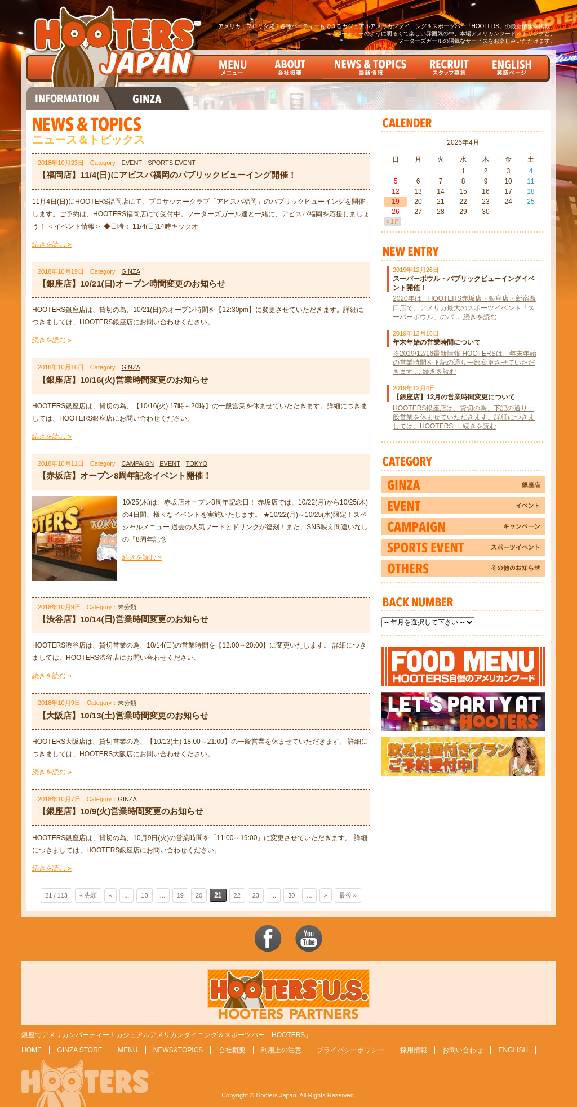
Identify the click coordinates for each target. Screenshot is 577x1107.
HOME (31, 1050)
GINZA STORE (79, 1050)
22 (237, 895)
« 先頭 (88, 895)
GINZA (130, 271)
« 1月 (393, 221)
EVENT (131, 162)
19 (180, 895)
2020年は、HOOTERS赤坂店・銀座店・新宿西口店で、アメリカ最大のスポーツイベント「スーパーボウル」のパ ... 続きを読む (464, 307)
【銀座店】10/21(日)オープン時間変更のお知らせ (131, 283)
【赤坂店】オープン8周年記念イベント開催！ (124, 475)
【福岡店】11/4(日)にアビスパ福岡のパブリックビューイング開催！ (167, 175)
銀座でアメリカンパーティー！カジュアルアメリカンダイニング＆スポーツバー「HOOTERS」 (166, 1035)
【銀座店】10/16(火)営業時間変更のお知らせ (123, 380)
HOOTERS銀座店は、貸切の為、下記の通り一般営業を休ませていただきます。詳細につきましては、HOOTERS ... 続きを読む (464, 417)
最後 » (348, 895)
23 (255, 895)
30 (291, 895)
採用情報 (413, 1050)
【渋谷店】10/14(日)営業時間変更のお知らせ (123, 619)
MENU (127, 1050)
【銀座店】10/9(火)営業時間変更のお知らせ (120, 811)
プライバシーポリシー (350, 1050)
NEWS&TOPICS (178, 1050)
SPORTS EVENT (172, 162)
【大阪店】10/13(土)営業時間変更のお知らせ (123, 715)
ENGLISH (513, 1050)
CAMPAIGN (137, 463)
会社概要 (232, 1050)
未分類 (127, 607)
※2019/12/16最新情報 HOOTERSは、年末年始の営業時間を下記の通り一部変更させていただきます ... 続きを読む (464, 363)
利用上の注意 (281, 1050)
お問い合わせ (462, 1050)
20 (199, 895)
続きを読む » (52, 244)
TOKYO (196, 463)
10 (144, 895)
